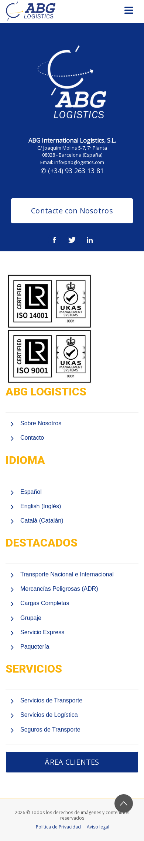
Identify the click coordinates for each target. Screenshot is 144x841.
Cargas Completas (44, 603)
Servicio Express (42, 632)
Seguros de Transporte (50, 729)
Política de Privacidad (58, 827)
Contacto (32, 438)
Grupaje (30, 618)
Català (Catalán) (42, 520)
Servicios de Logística (49, 715)
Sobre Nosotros (40, 423)
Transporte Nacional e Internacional (67, 574)
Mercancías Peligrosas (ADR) (59, 589)
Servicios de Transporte (51, 700)
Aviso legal (98, 827)
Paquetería (34, 646)
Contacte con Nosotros (72, 211)
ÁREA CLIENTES (72, 762)
